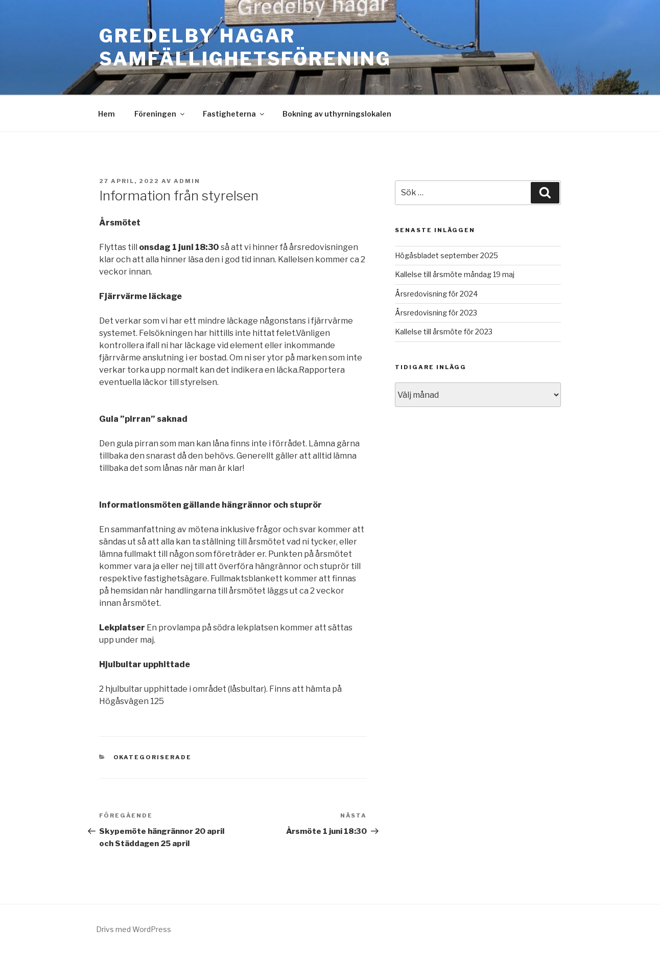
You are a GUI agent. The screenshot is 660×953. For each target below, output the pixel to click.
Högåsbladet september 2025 (446, 255)
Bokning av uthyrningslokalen (336, 113)
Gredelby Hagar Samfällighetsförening (245, 47)
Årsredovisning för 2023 (436, 312)
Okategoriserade (152, 757)
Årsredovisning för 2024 (436, 293)
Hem (106, 113)
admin (187, 181)
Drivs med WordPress (133, 929)
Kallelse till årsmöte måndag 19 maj (454, 274)
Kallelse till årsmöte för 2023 (443, 331)
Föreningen (160, 113)
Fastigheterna (234, 113)
